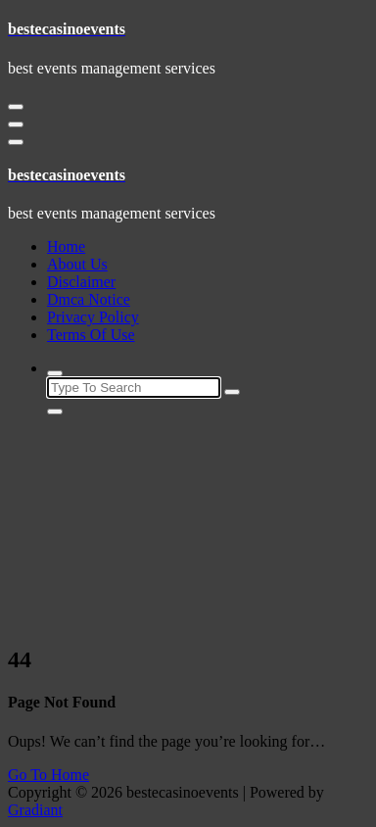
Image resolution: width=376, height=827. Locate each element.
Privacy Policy (93, 317)
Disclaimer (81, 281)
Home (66, 246)
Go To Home (48, 774)
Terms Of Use (91, 334)
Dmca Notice (88, 299)
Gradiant (35, 810)
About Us (77, 264)
